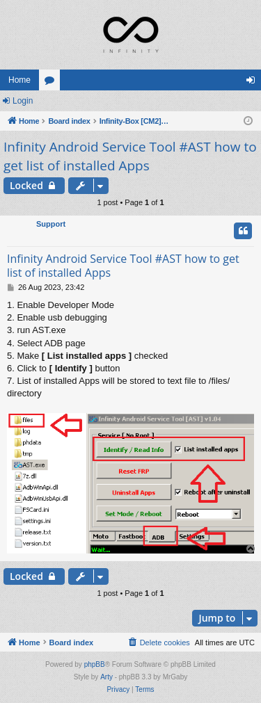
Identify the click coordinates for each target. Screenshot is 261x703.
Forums (52, 82)
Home (19, 80)
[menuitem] (158, 642)
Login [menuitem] (253, 82)
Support (50, 224)
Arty (106, 677)
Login (23, 101)
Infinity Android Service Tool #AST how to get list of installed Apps (130, 156)
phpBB (94, 664)
